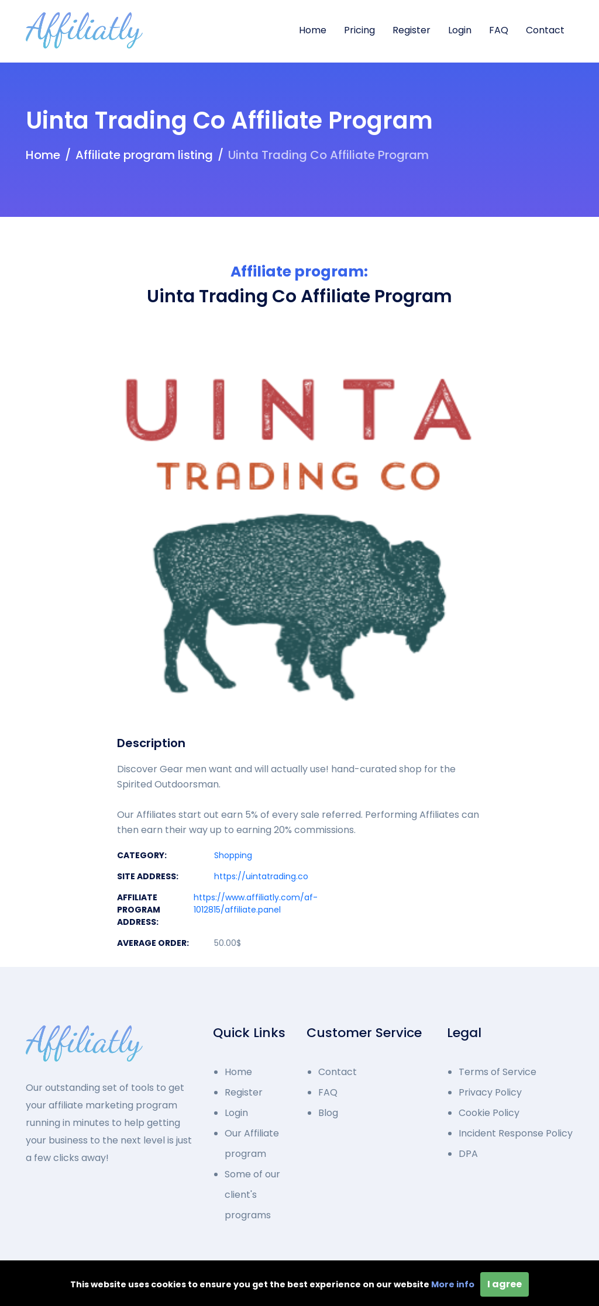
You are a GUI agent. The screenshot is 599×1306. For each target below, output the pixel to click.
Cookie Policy (489, 1113)
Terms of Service (497, 1072)
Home (312, 30)
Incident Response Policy (516, 1133)
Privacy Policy (490, 1092)
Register (412, 30)
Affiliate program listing (144, 155)
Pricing (359, 30)
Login (459, 30)
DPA (468, 1153)
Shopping (233, 855)
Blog (328, 1113)
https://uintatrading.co (261, 876)
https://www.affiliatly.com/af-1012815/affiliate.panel (256, 903)
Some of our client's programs (252, 1194)
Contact (545, 30)
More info (452, 1284)
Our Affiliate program (252, 1143)
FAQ (498, 30)
